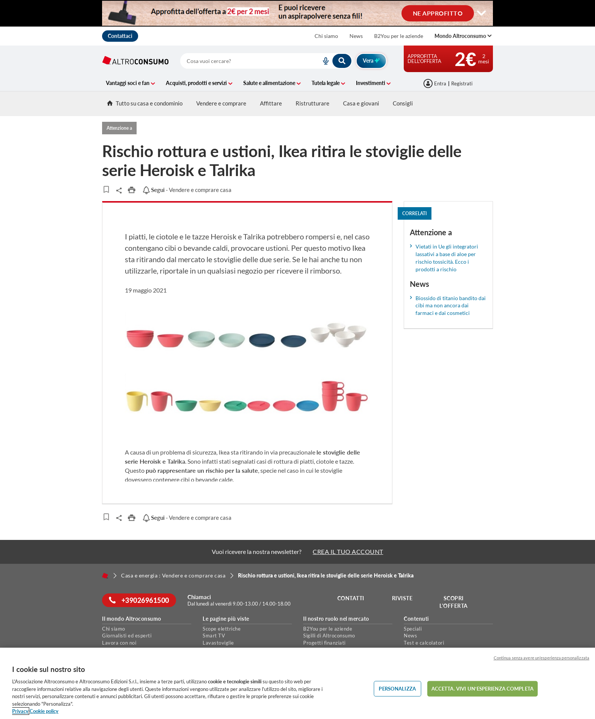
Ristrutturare (312, 103)
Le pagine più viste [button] (226, 619)
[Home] (105, 576)
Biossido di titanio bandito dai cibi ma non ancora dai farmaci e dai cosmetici (451, 305)
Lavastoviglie (218, 643)
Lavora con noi (119, 643)
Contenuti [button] (416, 619)
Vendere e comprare (221, 103)
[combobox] (266, 61)
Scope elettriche (222, 629)
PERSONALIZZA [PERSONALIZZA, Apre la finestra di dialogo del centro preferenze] (397, 688)
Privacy (20, 711)
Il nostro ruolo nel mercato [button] (336, 619)
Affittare (271, 103)
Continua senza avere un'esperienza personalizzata (541, 657)
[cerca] (241, 61)
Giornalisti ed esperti (126, 635)
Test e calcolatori (424, 643)
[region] (297, 683)
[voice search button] (322, 61)
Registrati (461, 83)
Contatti (351, 598)
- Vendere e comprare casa (186, 189)
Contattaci (120, 36)
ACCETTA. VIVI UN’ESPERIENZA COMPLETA (482, 688)
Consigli (403, 103)
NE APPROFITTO (438, 12)
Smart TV (214, 635)
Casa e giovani (361, 103)
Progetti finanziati (324, 643)
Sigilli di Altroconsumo (329, 635)
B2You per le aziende (398, 36)
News (356, 36)
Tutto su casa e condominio (145, 103)
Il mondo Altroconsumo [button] (131, 619)
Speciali (413, 629)
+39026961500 (140, 600)
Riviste (403, 598)
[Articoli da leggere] (106, 189)
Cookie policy (44, 711)
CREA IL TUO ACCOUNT (348, 551)
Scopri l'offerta (454, 602)
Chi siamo (326, 36)
